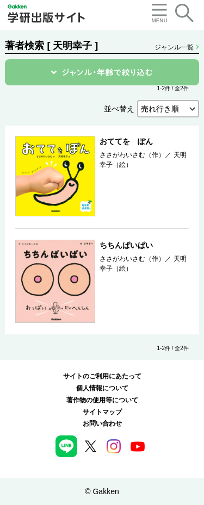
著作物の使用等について (102, 400)
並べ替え (119, 108)
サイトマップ (102, 412)
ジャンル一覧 (176, 47)
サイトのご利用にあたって (102, 376)
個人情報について (102, 388)
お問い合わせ (102, 423)
